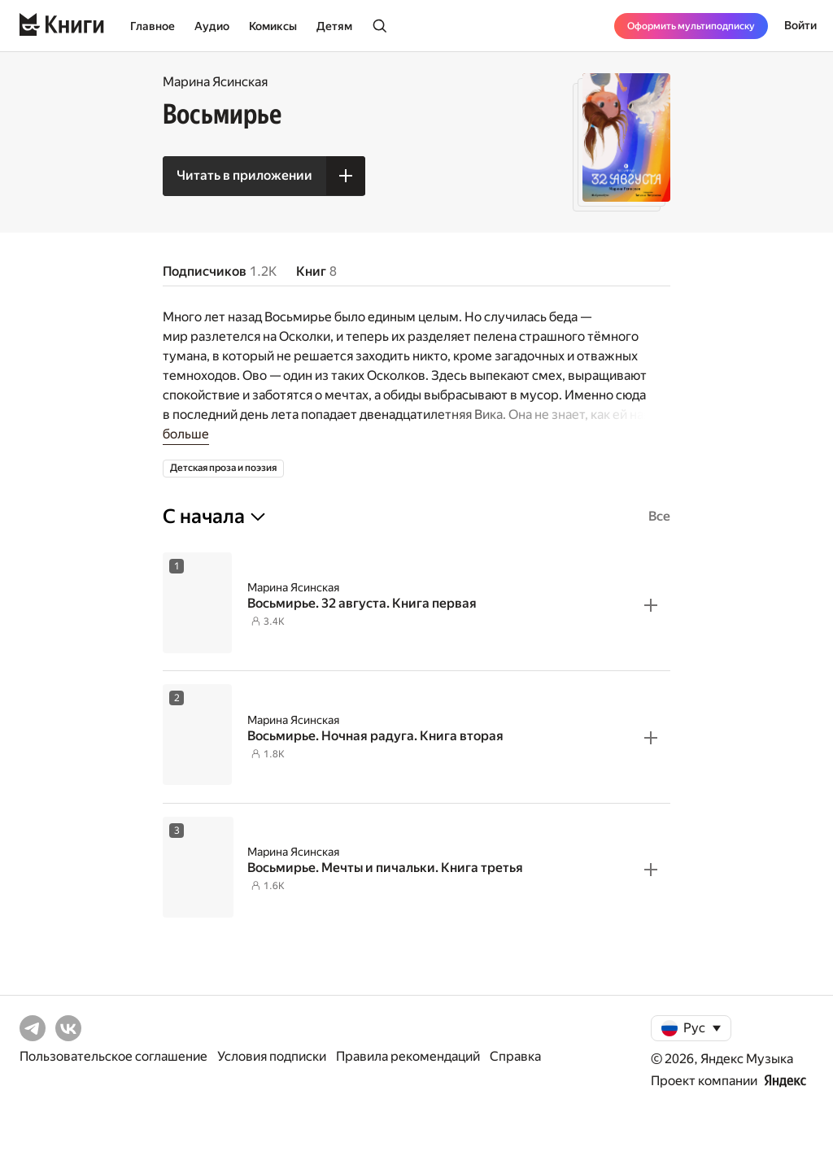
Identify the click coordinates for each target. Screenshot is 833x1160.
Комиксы (273, 26)
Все (659, 516)
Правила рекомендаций (408, 1056)
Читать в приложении (244, 175)
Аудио (211, 26)
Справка (515, 1056)
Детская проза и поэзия (223, 467)
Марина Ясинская (215, 81)
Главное (152, 26)
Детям (334, 26)
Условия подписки (271, 1056)
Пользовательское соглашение (113, 1056)
